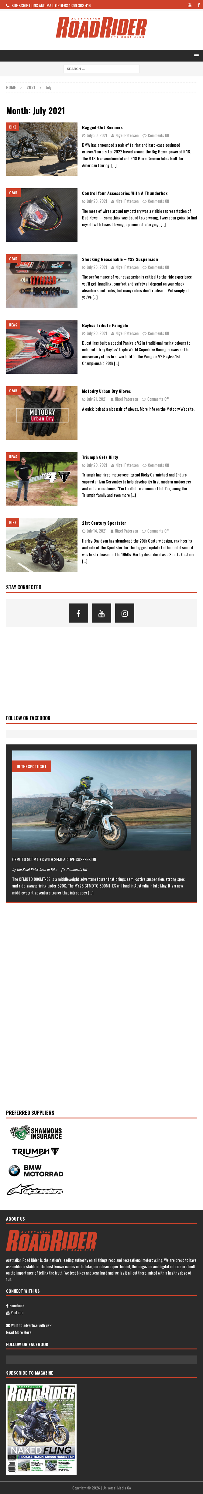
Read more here (18, 1332)
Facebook (15, 1305)
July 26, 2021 (97, 267)
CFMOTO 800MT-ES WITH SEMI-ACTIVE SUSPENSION (54, 859)
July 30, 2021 (97, 135)
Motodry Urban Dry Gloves (106, 391)
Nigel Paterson (127, 135)
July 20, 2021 (97, 465)
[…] (113, 165)
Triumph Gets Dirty (100, 457)
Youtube (14, 1312)
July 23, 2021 (97, 333)
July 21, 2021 (97, 399)
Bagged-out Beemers (102, 127)
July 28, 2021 (97, 201)
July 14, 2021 (97, 530)
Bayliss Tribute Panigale (105, 325)
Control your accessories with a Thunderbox (124, 193)
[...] (90, 892)
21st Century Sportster (104, 523)
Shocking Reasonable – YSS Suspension (120, 259)
